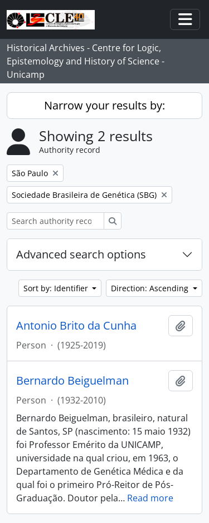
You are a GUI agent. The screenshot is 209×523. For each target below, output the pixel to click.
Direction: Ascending (151, 288)
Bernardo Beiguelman (72, 380)
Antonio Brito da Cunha (76, 325)
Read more (150, 498)
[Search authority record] (55, 221)
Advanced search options (81, 254)
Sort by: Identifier (56, 288)
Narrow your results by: (104, 105)
